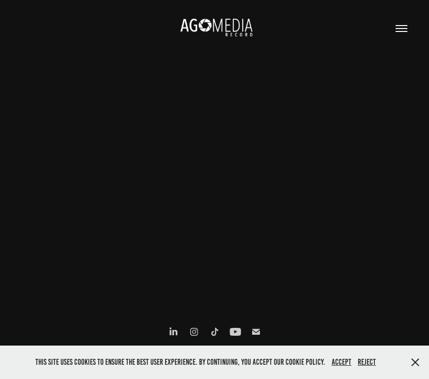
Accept (341, 362)
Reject (367, 362)
